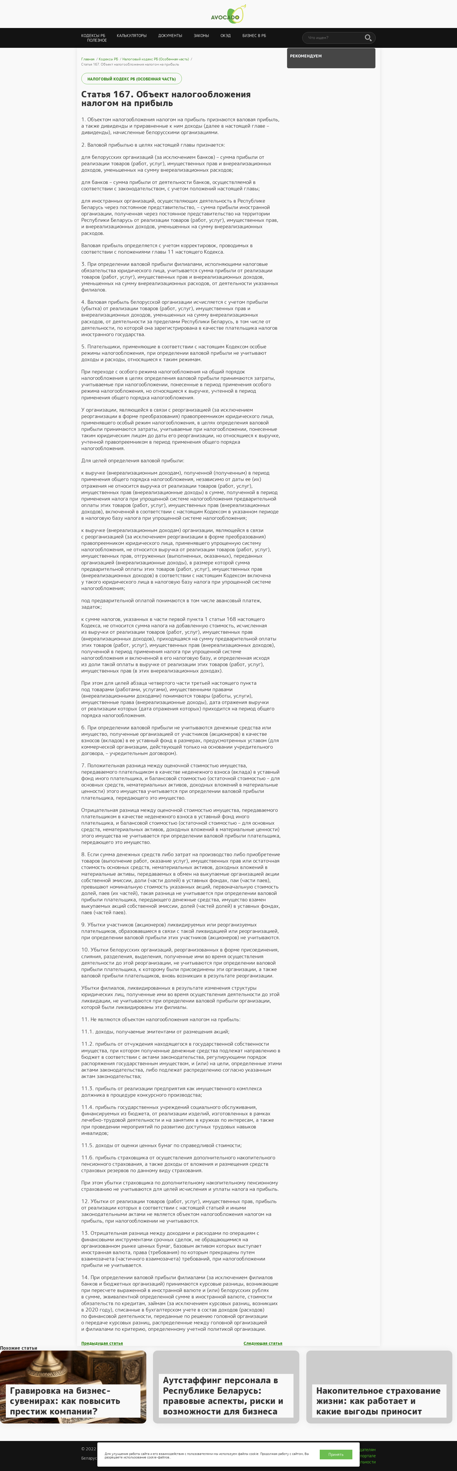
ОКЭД (226, 35)
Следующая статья (263, 1343)
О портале (366, 1456)
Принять (336, 1454)
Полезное (97, 40)
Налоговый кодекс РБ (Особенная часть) (131, 79)
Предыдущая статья (102, 1343)
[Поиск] (368, 38)
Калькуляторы (132, 35)
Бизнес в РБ (254, 35)
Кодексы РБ (93, 35)
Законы (201, 35)
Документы (170, 35)
